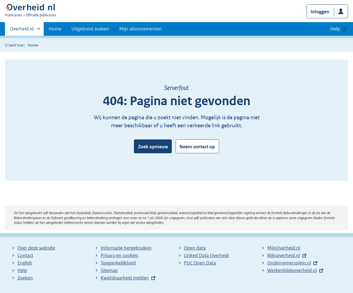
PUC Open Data (200, 263)
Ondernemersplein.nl (289, 263)
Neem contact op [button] (197, 147)
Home (55, 29)
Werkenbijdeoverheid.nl (292, 270)
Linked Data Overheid (206, 255)
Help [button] (335, 29)
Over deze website (36, 248)
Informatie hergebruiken (126, 248)
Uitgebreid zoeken (90, 29)
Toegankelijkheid (118, 263)
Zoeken (25, 278)
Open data (195, 248)
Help (22, 270)
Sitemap (109, 270)
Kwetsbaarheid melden (125, 278)
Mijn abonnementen (140, 29)
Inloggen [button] (320, 12)
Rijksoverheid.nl (283, 255)
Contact (25, 255)
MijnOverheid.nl (283, 248)
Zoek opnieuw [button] (153, 147)
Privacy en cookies (119, 255)
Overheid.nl (22, 30)
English (24, 263)
